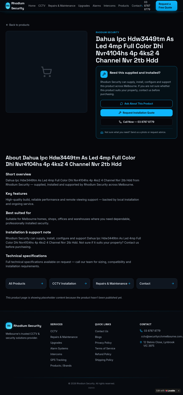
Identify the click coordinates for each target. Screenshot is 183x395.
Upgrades (84, 5)
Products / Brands (61, 365)
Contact (136, 5)
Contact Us (101, 331)
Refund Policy (103, 354)
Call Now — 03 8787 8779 (136, 121)
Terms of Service (105, 348)
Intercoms (109, 5)
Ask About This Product (136, 103)
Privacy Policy (103, 342)
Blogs (98, 336)
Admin (91, 387)
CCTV (41, 5)
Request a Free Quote (165, 5)
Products (123, 5)
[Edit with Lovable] (165, 391)
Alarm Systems (59, 348)
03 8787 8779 (145, 6)
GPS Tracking (58, 359)
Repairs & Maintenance (61, 5)
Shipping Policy (104, 359)
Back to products (17, 24)
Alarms (97, 5)
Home (31, 5)
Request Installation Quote (136, 112)
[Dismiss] (179, 391)
